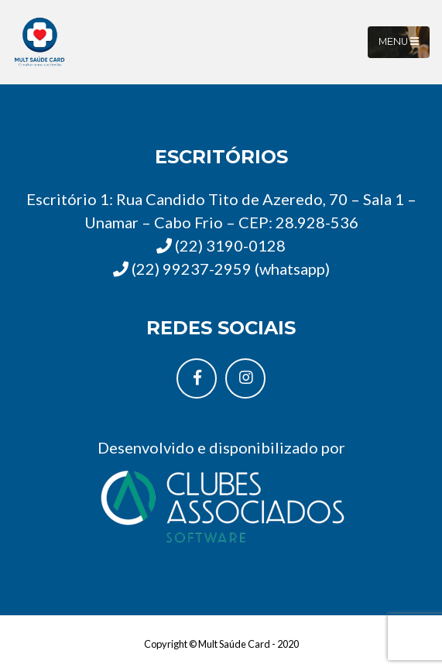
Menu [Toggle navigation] (399, 41)
